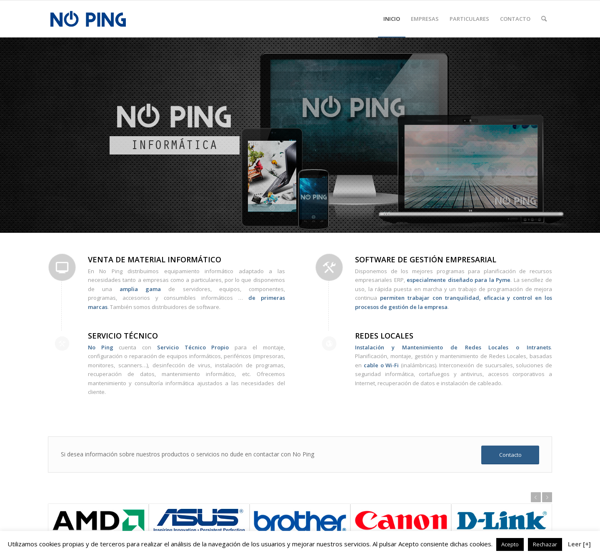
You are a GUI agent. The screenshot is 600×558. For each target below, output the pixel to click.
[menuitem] (391, 18)
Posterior (547, 497)
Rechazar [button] (545, 544)
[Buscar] (544, 18)
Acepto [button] (510, 544)
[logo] (88, 18)
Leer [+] (579, 544)
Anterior (536, 497)
